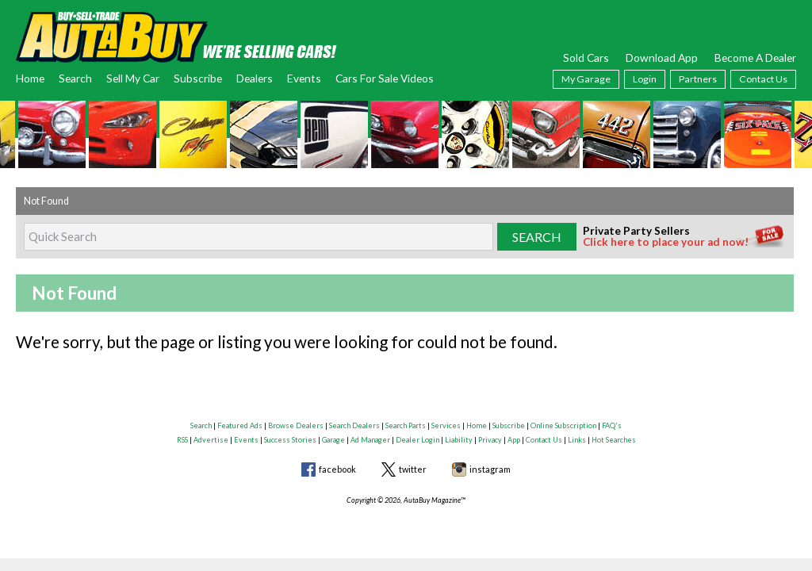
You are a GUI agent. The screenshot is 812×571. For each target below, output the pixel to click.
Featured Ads (239, 425)
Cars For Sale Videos (384, 78)
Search (75, 78)
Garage (333, 439)
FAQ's (612, 425)
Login (645, 79)
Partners (698, 79)
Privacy (490, 439)
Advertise (210, 439)
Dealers (254, 78)
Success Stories (290, 439)
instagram (490, 469)
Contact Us (763, 79)
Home (30, 78)
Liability (459, 439)
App (514, 439)
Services (446, 425)
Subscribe (198, 78)
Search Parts (405, 425)
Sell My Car (132, 78)
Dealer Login (417, 439)
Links (577, 439)
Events (304, 78)
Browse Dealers (296, 425)
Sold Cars (586, 57)
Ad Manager (370, 439)
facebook (337, 469)
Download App (662, 57)
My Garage (586, 79)
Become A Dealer (755, 57)
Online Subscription (563, 425)
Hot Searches (614, 439)
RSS (182, 439)
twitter (413, 469)
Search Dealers (354, 425)
